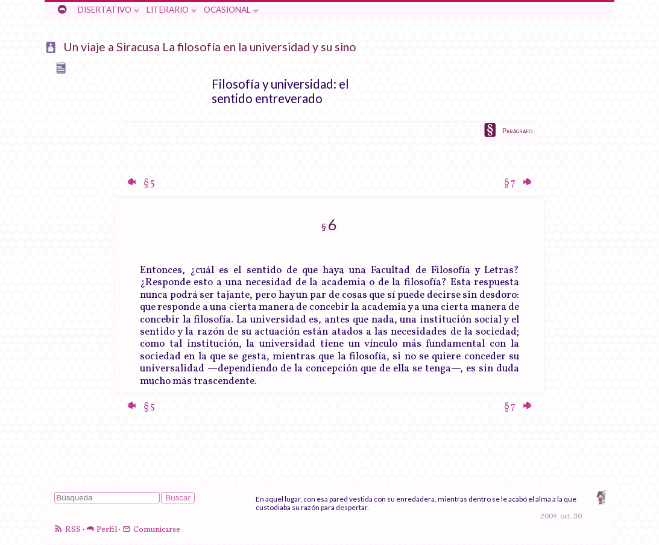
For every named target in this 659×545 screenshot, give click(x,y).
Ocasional (227, 9)
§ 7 (510, 183)
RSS (73, 529)
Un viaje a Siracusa (111, 47)
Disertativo (104, 9)
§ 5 (148, 183)
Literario (168, 9)
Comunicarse (156, 529)
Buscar (177, 497)
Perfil (106, 529)
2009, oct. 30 (561, 515)
